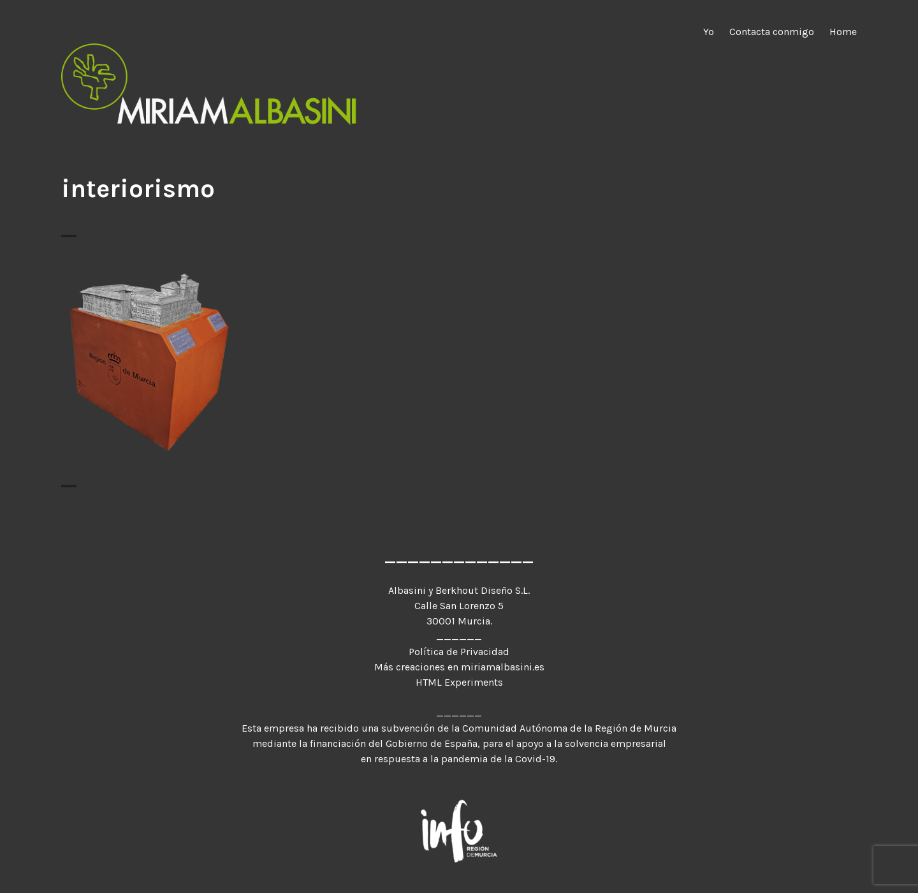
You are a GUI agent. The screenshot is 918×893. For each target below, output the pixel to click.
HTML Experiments (459, 682)
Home (843, 32)
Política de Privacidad (459, 652)
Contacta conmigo (771, 32)
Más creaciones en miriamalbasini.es (459, 667)
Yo (708, 32)
